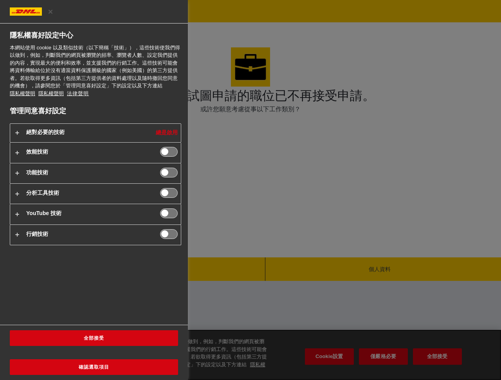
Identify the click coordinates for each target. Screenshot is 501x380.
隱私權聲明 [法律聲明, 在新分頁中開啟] (51, 93)
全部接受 (94, 338)
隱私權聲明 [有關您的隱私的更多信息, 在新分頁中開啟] (22, 93)
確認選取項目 (94, 367)
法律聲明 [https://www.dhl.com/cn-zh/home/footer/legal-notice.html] (78, 93)
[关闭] (50, 11)
